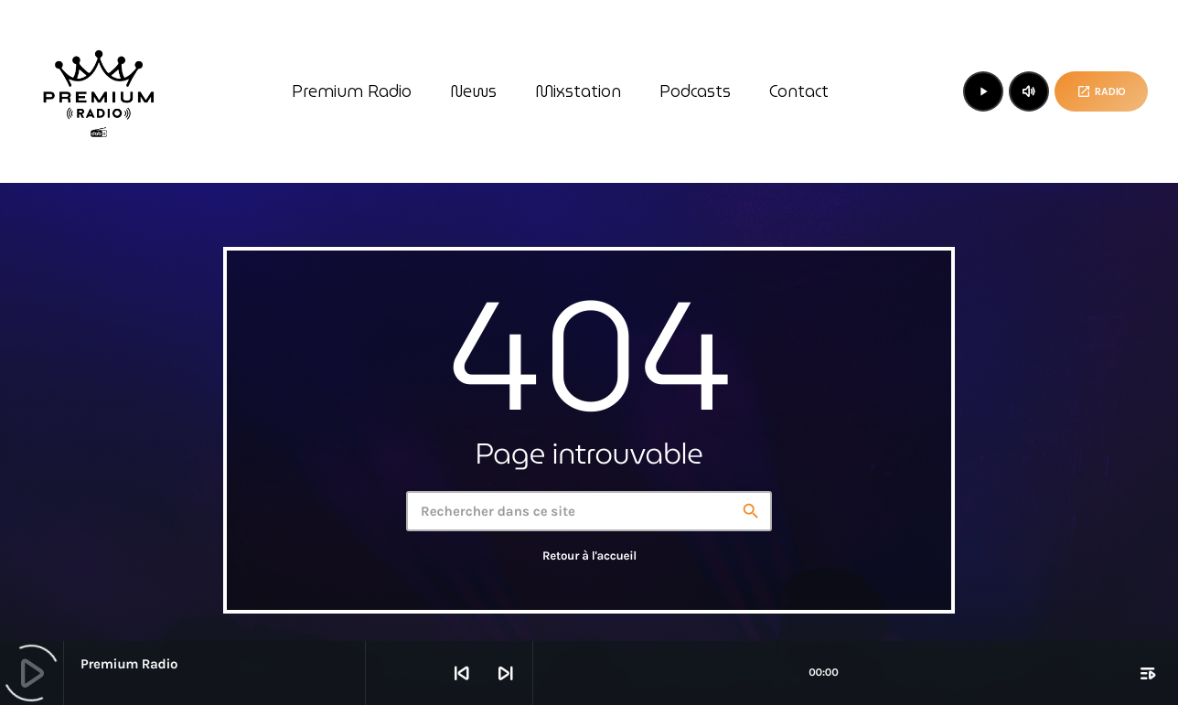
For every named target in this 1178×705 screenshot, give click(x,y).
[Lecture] (983, 91)
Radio (1101, 91)
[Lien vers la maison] (99, 91)
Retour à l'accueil (589, 556)
